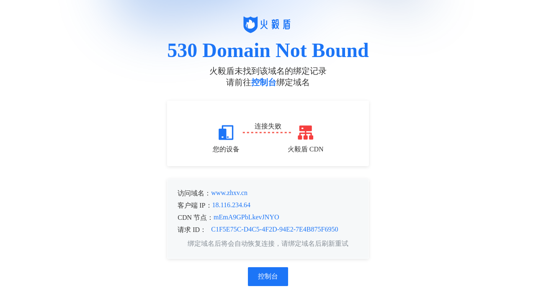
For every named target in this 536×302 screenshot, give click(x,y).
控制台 (263, 82)
